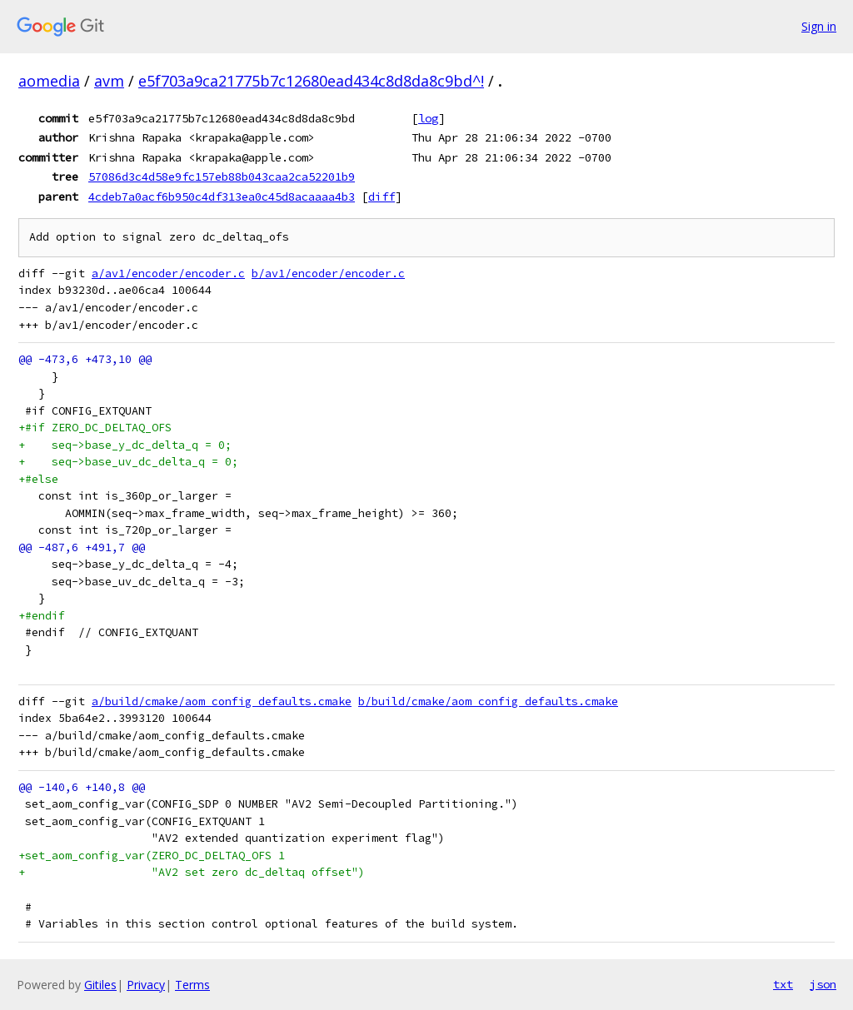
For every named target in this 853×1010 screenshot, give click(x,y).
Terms (192, 985)
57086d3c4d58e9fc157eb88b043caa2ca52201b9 (221, 176)
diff (381, 196)
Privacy (146, 985)
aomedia (49, 81)
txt (783, 984)
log (428, 118)
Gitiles (100, 985)
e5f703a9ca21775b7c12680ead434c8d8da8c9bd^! (311, 81)
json (823, 984)
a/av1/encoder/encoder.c (168, 273)
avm (109, 81)
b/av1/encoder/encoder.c (328, 273)
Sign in (818, 26)
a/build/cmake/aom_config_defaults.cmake (222, 701)
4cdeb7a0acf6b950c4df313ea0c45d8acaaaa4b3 (221, 196)
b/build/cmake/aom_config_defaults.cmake (488, 701)
